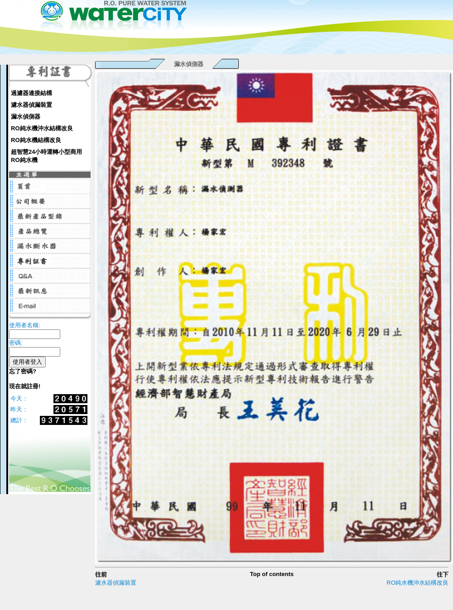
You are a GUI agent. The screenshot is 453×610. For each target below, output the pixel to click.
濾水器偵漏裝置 (31, 104)
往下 (442, 574)
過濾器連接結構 (31, 93)
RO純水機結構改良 (36, 140)
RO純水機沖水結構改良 (42, 128)
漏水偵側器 (25, 116)
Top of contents (272, 574)
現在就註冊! (24, 386)
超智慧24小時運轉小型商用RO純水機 (46, 155)
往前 (101, 574)
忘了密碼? (22, 371)
